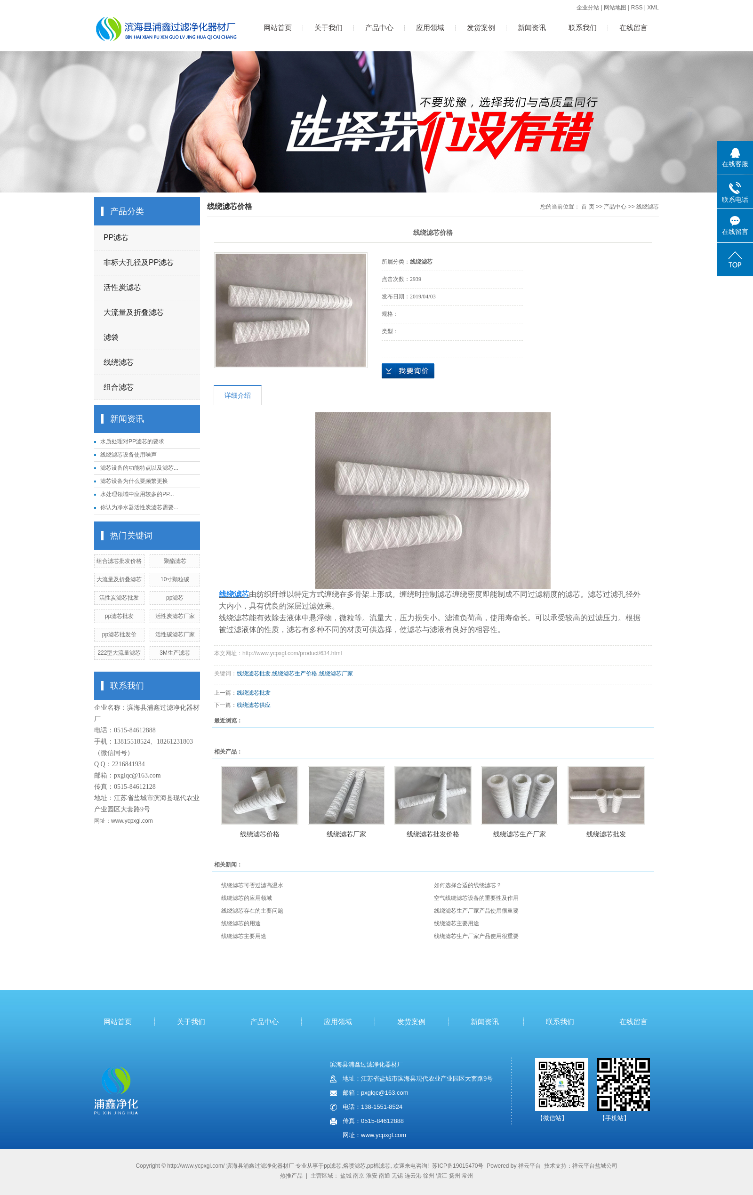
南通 (384, 1175)
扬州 (454, 1175)
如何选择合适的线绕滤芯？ (468, 885)
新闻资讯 (532, 28)
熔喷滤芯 (354, 1166)
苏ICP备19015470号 (457, 1166)
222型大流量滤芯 (119, 653)
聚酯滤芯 (175, 561)
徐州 (428, 1175)
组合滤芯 (119, 387)
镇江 (441, 1175)
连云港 (413, 1175)
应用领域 (430, 28)
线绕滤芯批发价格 (433, 834)
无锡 (397, 1175)
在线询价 (408, 370)
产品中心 (379, 28)
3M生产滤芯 (175, 653)
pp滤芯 (175, 597)
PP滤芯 (116, 237)
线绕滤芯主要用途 (456, 923)
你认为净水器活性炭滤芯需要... (139, 507)
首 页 (587, 206)
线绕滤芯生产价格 (294, 673)
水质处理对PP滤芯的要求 (132, 441)
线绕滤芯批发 (254, 673)
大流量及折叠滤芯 (134, 312)
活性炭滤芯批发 (119, 597)
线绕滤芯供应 (254, 705)
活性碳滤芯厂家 (175, 634)
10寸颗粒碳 (174, 579)
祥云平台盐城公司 (594, 1166)
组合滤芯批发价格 (119, 561)
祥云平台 (529, 1166)
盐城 (346, 1175)
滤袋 (111, 337)
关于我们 (328, 28)
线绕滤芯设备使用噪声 (128, 454)
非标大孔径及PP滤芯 (139, 262)
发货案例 (481, 28)
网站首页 (278, 28)
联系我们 (583, 28)
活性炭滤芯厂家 (175, 616)
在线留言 (633, 28)
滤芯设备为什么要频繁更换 (134, 481)
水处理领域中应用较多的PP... (137, 494)
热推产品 (291, 1175)
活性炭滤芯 (122, 287)
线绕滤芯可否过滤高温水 (252, 885)
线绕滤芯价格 (260, 834)
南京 (358, 1175)
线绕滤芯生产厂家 (519, 834)
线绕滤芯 (119, 362)
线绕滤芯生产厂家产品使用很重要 (476, 910)
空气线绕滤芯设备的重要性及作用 (476, 898)
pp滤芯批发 (119, 616)
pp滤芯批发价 (119, 634)
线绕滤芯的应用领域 (246, 898)
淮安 (371, 1175)
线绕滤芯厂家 (336, 673)
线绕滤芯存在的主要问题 (252, 910)
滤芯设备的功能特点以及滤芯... (139, 468)
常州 (467, 1175)
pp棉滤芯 (378, 1166)
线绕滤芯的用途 (241, 923)
